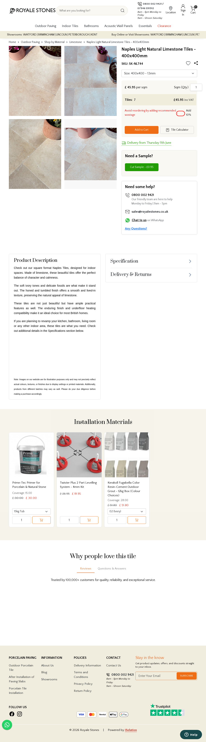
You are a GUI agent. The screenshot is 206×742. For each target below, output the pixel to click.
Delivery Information (87, 665)
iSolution (131, 730)
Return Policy (83, 691)
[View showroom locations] (170, 10)
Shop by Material (54, 42)
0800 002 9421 (152, 3)
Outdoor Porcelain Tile (21, 668)
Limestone (75, 42)
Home (12, 42)
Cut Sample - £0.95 (141, 167)
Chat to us (139, 220)
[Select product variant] (31, 511)
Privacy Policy (83, 684)
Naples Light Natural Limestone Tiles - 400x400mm (118, 42)
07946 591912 (145, 8)
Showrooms (49, 679)
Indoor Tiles (70, 26)
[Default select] (159, 73)
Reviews (85, 568)
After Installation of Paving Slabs (21, 679)
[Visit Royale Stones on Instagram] (19, 714)
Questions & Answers (112, 568)
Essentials (145, 26)
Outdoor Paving (45, 26)
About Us (47, 665)
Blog (44, 672)
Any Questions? (136, 228)
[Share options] (196, 63)
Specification (124, 261)
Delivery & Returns (130, 275)
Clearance (164, 26)
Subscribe (186, 675)
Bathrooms (91, 26)
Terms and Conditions (81, 675)
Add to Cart (141, 129)
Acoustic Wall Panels (118, 26)
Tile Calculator (177, 130)
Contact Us (113, 665)
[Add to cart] (41, 520)
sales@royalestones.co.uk (150, 211)
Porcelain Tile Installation (18, 691)
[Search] (122, 10)
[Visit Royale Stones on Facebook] (12, 714)
